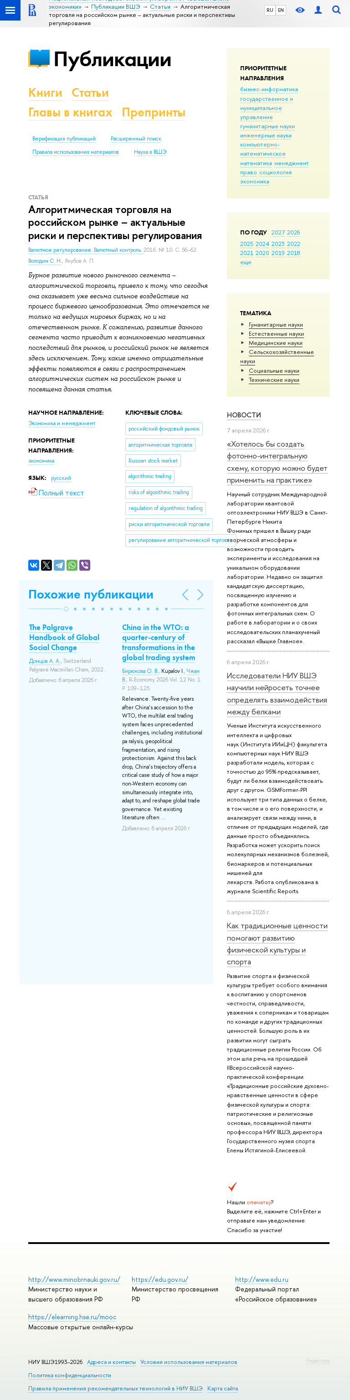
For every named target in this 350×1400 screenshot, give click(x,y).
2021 (246, 253)
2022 (293, 243)
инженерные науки (266, 135)
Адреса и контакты (111, 1362)
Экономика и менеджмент (61, 423)
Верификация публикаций (64, 138)
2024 (262, 243)
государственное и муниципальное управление (266, 107)
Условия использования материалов (188, 1362)
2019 (278, 253)
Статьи (90, 92)
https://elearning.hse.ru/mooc (72, 1316)
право (248, 172)
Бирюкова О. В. (140, 671)
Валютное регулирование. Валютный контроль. (86, 250)
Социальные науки (274, 370)
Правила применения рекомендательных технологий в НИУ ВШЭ (115, 1388)
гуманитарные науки (267, 126)
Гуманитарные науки (276, 324)
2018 (293, 253)
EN (281, 10)
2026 (293, 232)
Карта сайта (222, 1388)
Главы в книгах (70, 112)
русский (61, 478)
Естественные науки (276, 333)
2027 (278, 232)
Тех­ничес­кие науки (274, 379)
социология (275, 172)
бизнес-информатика (269, 89)
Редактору (317, 1360)
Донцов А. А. (45, 661)
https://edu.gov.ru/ (160, 1279)
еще (246, 262)
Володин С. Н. (45, 261)
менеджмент (291, 163)
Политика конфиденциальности (69, 1375)
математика (256, 163)
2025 (246, 243)
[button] (66, 609)
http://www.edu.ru (261, 1279)
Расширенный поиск (136, 138)
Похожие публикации (91, 594)
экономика (254, 181)
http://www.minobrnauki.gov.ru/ (74, 1279)
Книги (45, 92)
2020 (262, 253)
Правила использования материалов (75, 152)
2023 (278, 243)
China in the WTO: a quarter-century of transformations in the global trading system (158, 642)
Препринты (153, 112)
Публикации (112, 59)
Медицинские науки (276, 342)
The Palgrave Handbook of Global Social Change (64, 637)
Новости (244, 415)
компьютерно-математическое (263, 148)
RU (270, 10)
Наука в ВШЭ (150, 152)
